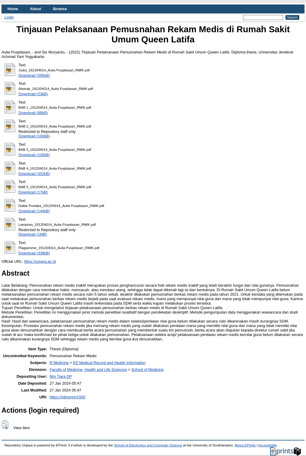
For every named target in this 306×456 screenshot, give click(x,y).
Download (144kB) (34, 211)
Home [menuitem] (12, 9)
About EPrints (245, 445)
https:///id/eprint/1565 (67, 397)
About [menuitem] (35, 9)
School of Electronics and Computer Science (148, 445)
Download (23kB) (33, 94)
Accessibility (267, 445)
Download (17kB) (33, 192)
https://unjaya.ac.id (40, 261)
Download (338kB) (34, 253)
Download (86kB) (33, 112)
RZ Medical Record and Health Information (109, 362)
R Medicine (59, 362)
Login (9, 17)
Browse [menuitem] (60, 9)
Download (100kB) (34, 136)
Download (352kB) (34, 173)
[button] (4, 424)
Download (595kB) (34, 75)
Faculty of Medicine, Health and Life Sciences (88, 369)
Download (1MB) (33, 234)
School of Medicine (147, 369)
